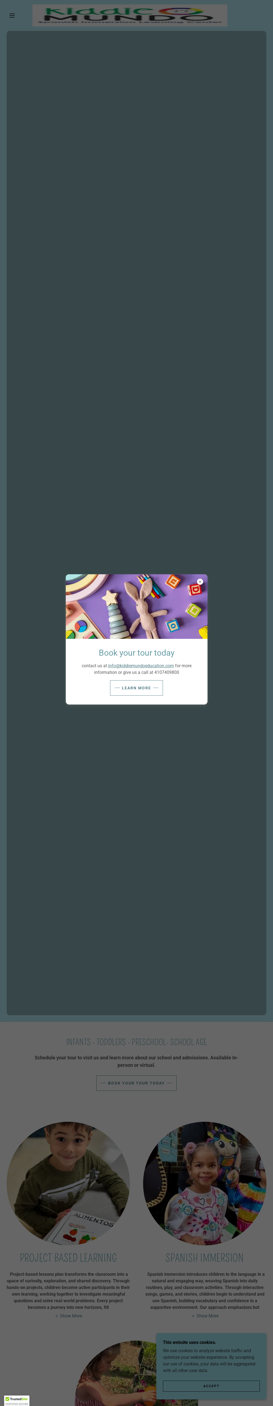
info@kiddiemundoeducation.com (141, 665)
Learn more (136, 688)
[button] (16, 1401)
